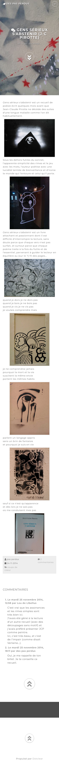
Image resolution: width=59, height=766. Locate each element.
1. (6, 599)
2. (6, 647)
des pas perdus (16, 3)
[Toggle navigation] (55, 4)
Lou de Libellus (26, 603)
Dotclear (37, 758)
